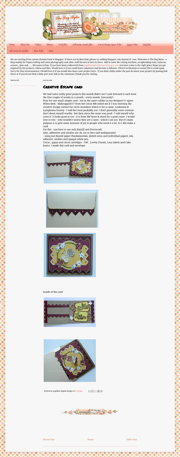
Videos (38, 44)
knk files (147, 44)
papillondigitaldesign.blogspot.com (101, 65)
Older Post (132, 439)
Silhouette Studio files (82, 44)
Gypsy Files (132, 44)
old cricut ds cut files (18, 50)
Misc (51, 50)
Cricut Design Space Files (109, 44)
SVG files (62, 44)
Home (11, 44)
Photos (49, 44)
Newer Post (49, 439)
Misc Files (38, 50)
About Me (24, 44)
